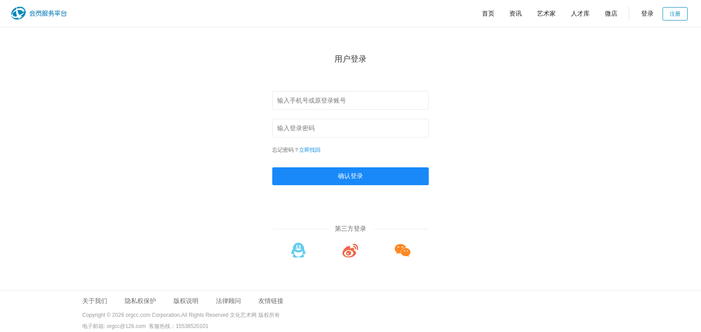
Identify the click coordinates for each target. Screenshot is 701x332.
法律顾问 (228, 300)
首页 (488, 13)
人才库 (580, 13)
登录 (647, 13)
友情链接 (270, 300)
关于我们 (94, 300)
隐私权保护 (140, 300)
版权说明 (185, 300)
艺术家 (546, 13)
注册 (675, 14)
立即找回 (310, 150)
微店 (611, 13)
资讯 (515, 13)
